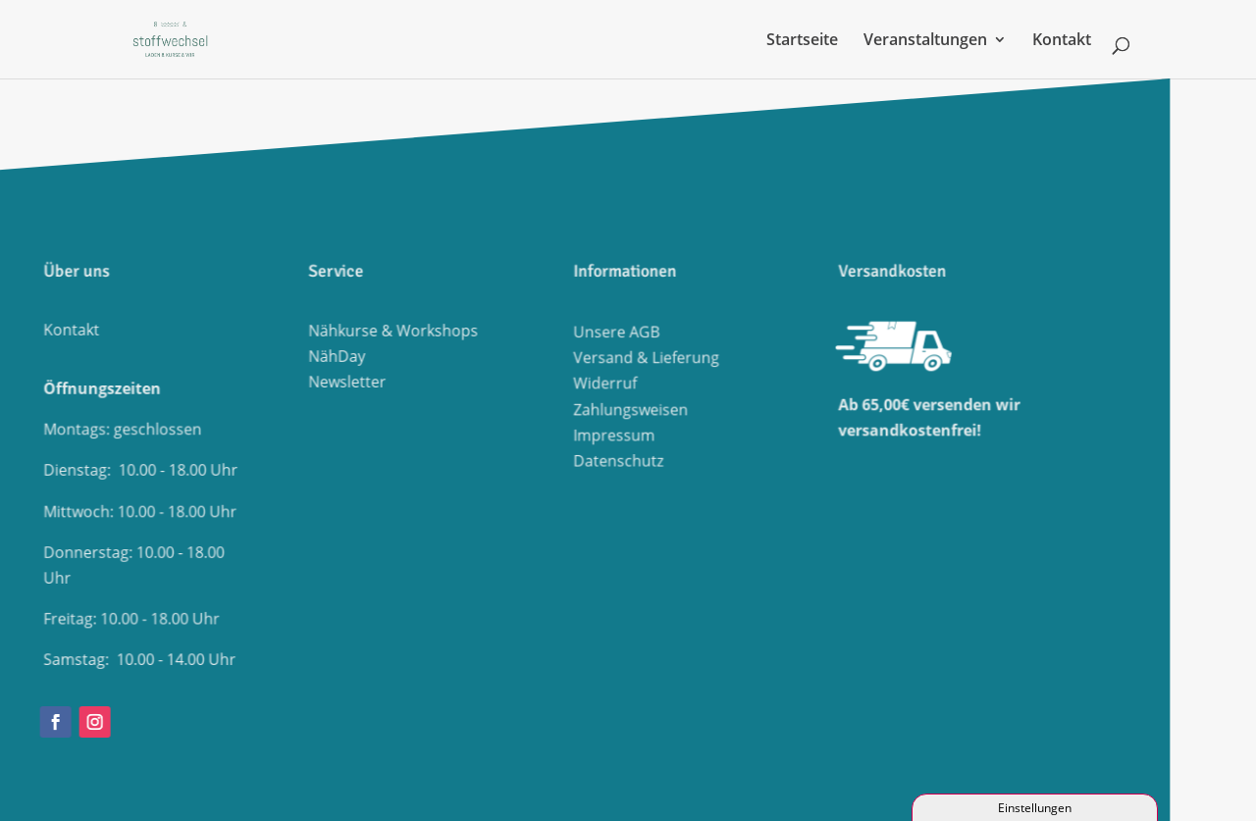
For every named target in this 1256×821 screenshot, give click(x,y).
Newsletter (147, 380)
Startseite (802, 41)
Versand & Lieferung (443, 360)
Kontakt (1061, 41)
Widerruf (406, 384)
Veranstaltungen (925, 41)
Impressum (414, 431)
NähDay (138, 355)
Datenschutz (418, 454)
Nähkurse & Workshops (189, 332)
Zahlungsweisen (429, 407)
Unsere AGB (416, 337)
